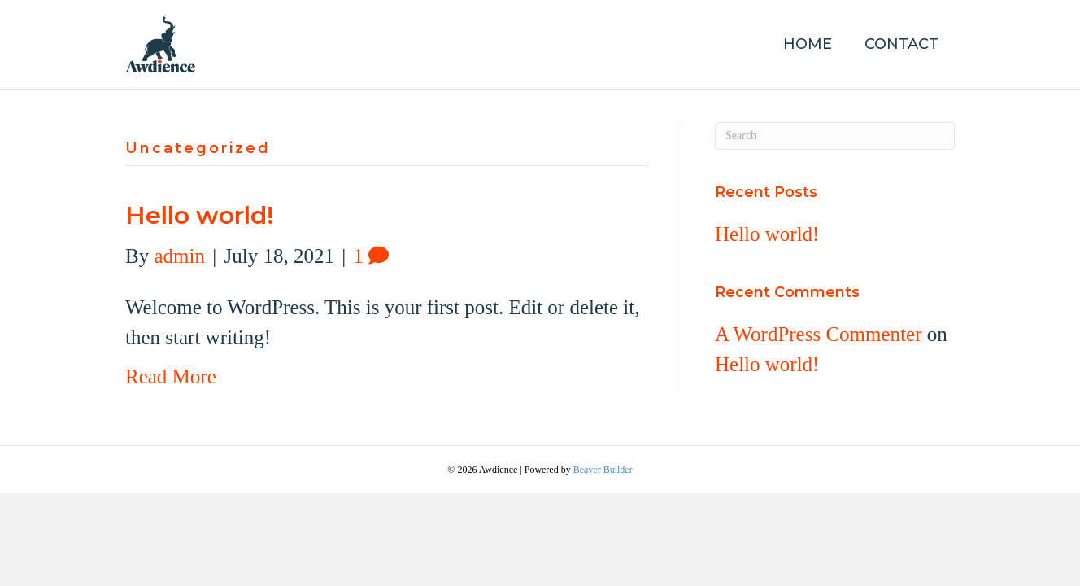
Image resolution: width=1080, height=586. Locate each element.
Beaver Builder (603, 469)
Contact (901, 44)
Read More (170, 376)
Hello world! (199, 215)
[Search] (835, 136)
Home (807, 44)
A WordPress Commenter (818, 334)
